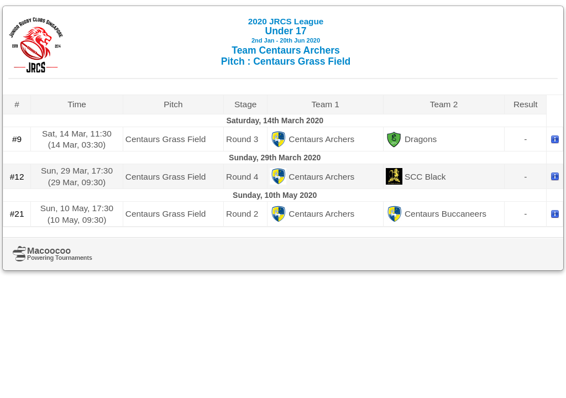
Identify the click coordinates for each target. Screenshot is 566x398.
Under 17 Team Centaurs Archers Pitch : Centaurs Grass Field (285, 42)
